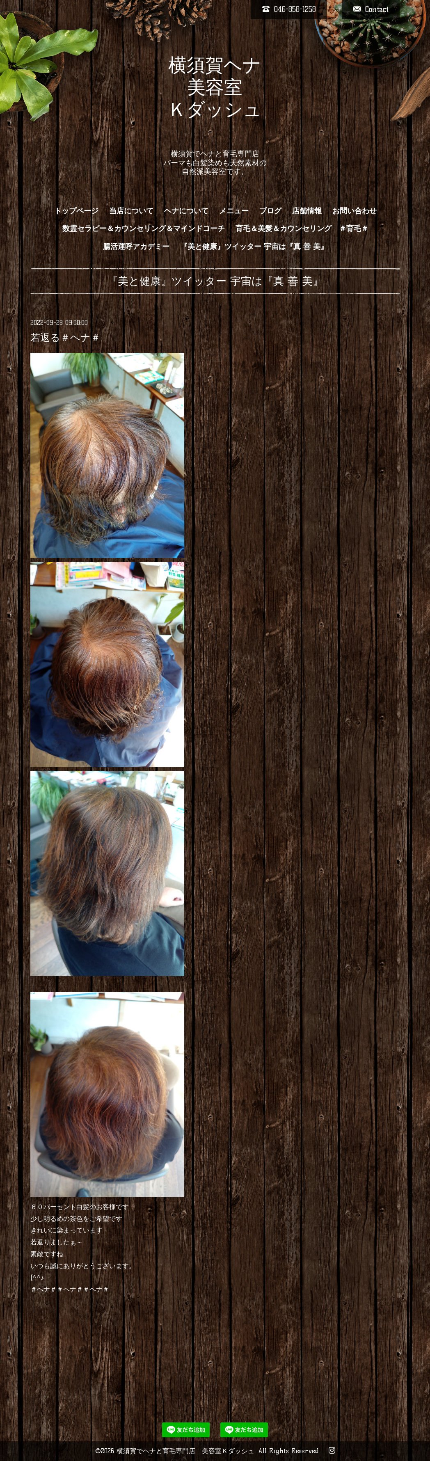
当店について (131, 210)
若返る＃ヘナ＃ (65, 337)
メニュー (234, 210)
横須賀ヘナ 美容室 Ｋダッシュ (215, 98)
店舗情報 (307, 210)
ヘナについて (186, 210)
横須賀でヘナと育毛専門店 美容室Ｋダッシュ (185, 1451)
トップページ (76, 210)
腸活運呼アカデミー (136, 246)
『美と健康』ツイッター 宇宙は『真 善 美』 (254, 246)
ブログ (270, 210)
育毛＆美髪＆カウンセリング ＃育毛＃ (302, 228)
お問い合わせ (354, 210)
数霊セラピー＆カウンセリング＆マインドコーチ (143, 228)
